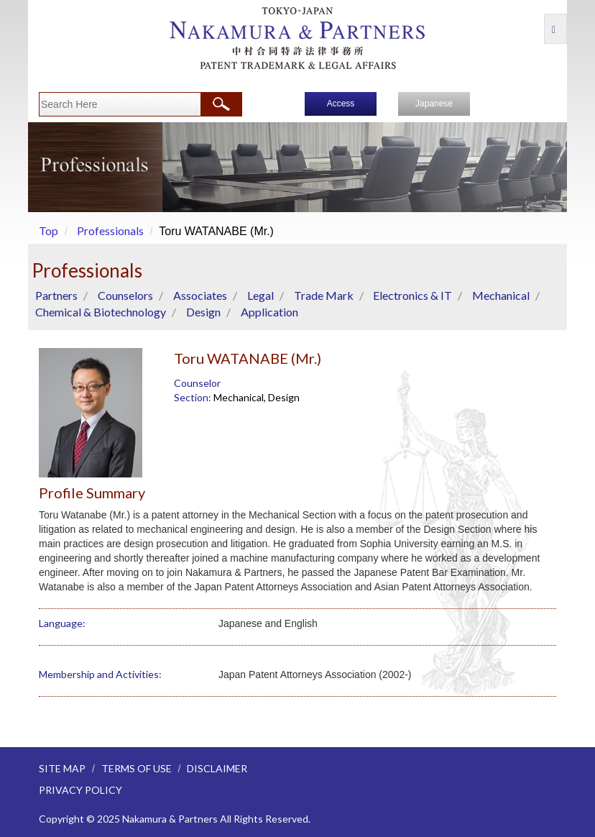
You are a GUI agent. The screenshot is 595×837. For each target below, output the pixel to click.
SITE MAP (62, 768)
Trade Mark (324, 295)
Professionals (110, 230)
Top (48, 230)
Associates (200, 295)
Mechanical (501, 295)
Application (269, 312)
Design (203, 312)
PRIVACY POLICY (80, 790)
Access (341, 104)
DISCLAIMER (217, 768)
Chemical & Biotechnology (100, 312)
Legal (260, 295)
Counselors (125, 295)
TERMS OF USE (136, 768)
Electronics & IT (412, 295)
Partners (56, 295)
